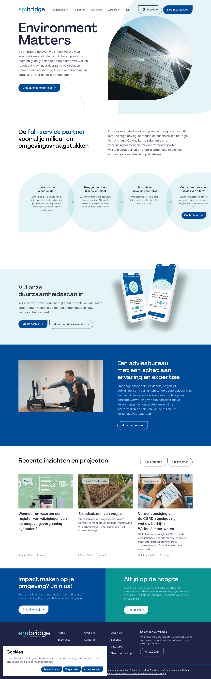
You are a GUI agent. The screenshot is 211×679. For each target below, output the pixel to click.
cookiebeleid (19, 662)
